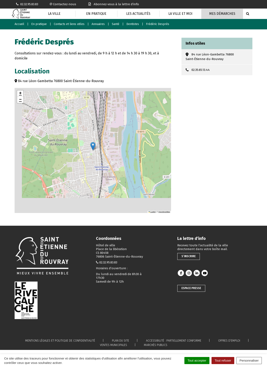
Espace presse (191, 288)
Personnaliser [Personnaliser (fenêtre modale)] (249, 360)
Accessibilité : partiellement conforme (173, 340)
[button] (93, 146)
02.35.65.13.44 (200, 70)
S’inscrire (188, 256)
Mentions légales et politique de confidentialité (60, 340)
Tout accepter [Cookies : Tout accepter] (197, 360)
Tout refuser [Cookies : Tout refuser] (223, 360)
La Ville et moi (180, 14)
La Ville (54, 14)
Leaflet (152, 212)
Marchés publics (155, 345)
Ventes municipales (113, 345)
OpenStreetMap (164, 212)
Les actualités (138, 14)
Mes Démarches (222, 14)
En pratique (96, 14)
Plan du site (120, 340)
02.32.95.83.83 (108, 262)
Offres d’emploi (229, 340)
